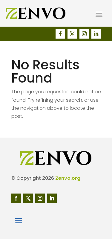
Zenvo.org (67, 178)
